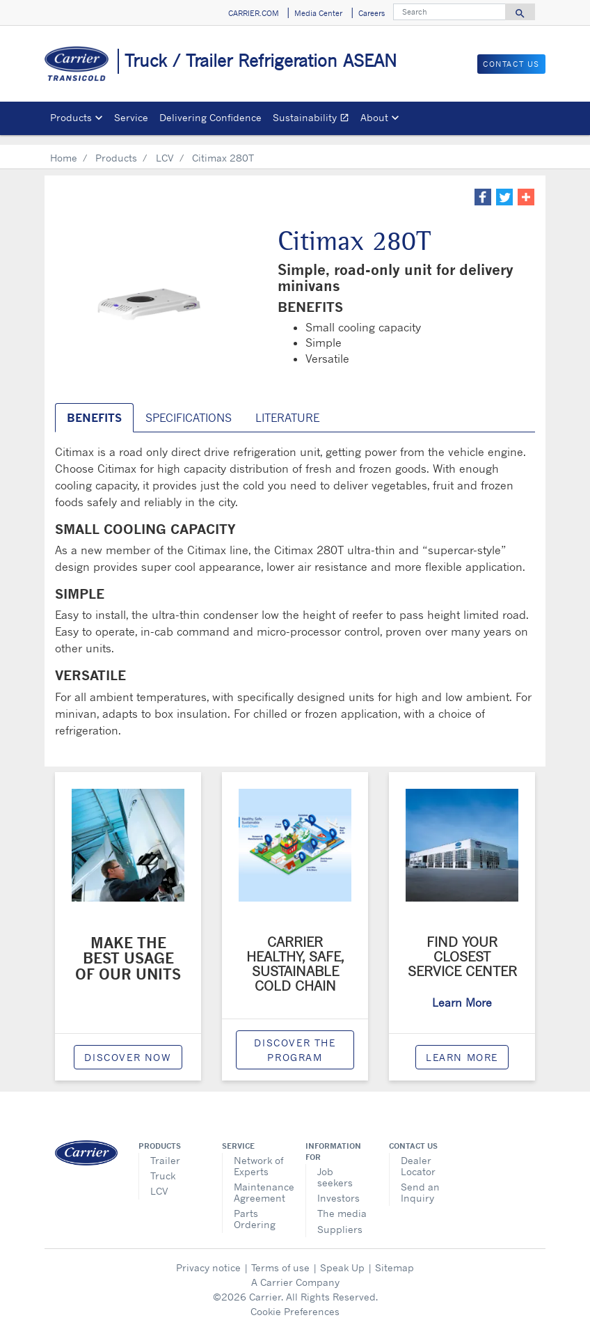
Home (63, 148)
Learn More (462, 1047)
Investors (338, 1188)
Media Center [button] (318, 13)
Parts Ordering (255, 1208)
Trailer (165, 1150)
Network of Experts (258, 1156)
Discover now (127, 1047)
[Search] (449, 11)
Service (131, 117)
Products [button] (71, 117)
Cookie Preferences (295, 1301)
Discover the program (294, 1040)
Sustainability (314, 119)
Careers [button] (371, 13)
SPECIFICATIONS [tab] (188, 408)
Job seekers (335, 1167)
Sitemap (394, 1258)
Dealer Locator (418, 1156)
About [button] (374, 117)
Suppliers (339, 1219)
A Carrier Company (295, 1272)
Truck (162, 1166)
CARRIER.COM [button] (253, 13)
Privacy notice (208, 1258)
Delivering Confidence (210, 117)
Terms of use (280, 1258)
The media (342, 1203)
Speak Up (342, 1258)
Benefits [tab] (94, 408)
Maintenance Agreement (259, 1182)
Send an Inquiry (420, 1182)
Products (116, 148)
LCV (165, 148)
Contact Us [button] (511, 64)
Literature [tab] (287, 408)
